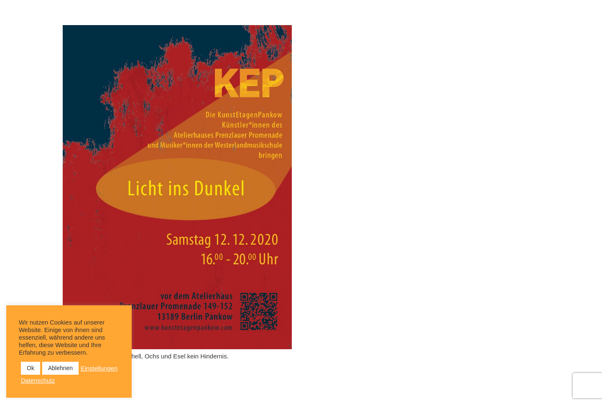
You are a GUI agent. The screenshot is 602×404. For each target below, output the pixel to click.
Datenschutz (38, 380)
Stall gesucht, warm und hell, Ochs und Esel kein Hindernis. (146, 356)
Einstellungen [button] (99, 368)
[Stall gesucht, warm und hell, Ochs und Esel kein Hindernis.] (177, 187)
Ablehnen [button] (60, 368)
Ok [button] (30, 368)
